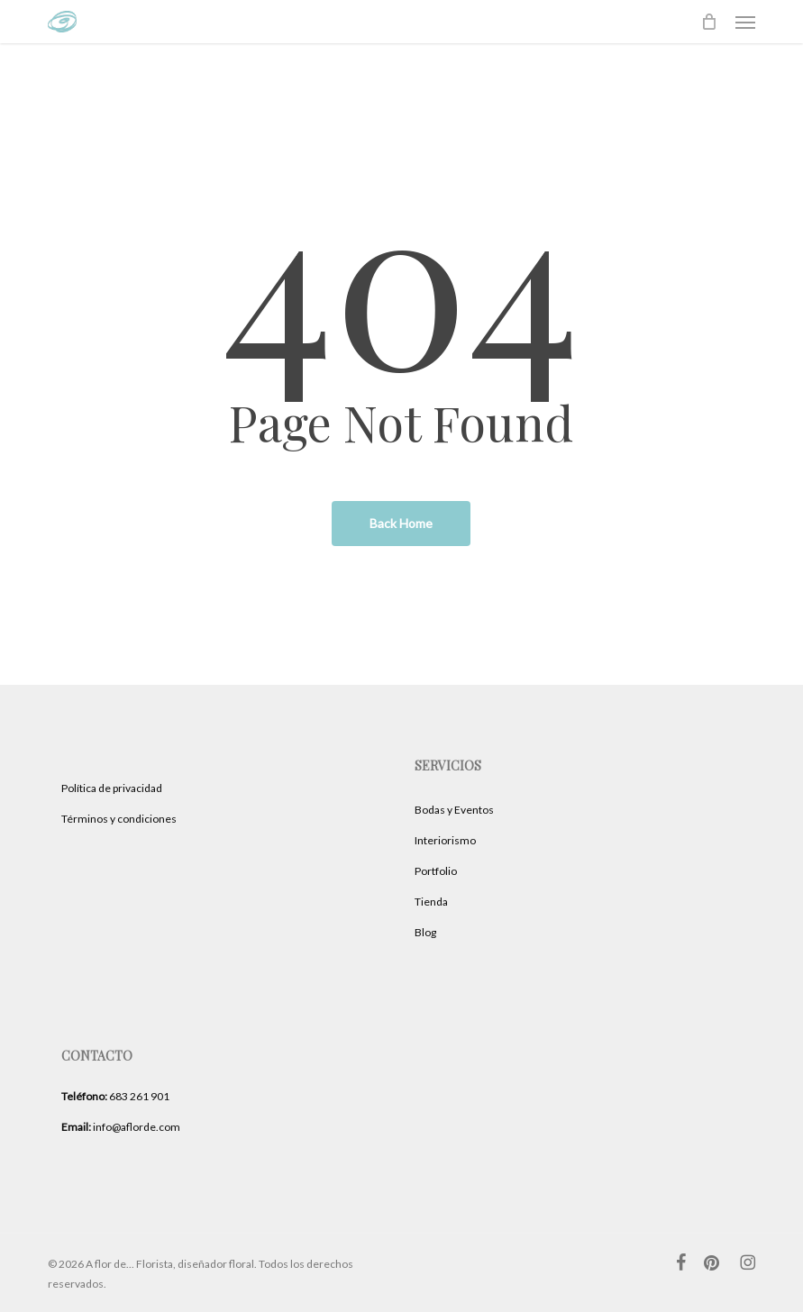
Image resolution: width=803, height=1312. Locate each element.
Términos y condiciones (119, 818)
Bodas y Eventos (454, 809)
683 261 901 (115, 1096)
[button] (745, 22)
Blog (425, 932)
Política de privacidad (111, 788)
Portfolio (436, 871)
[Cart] (709, 21)
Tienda (431, 901)
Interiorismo (445, 840)
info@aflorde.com (120, 1127)
